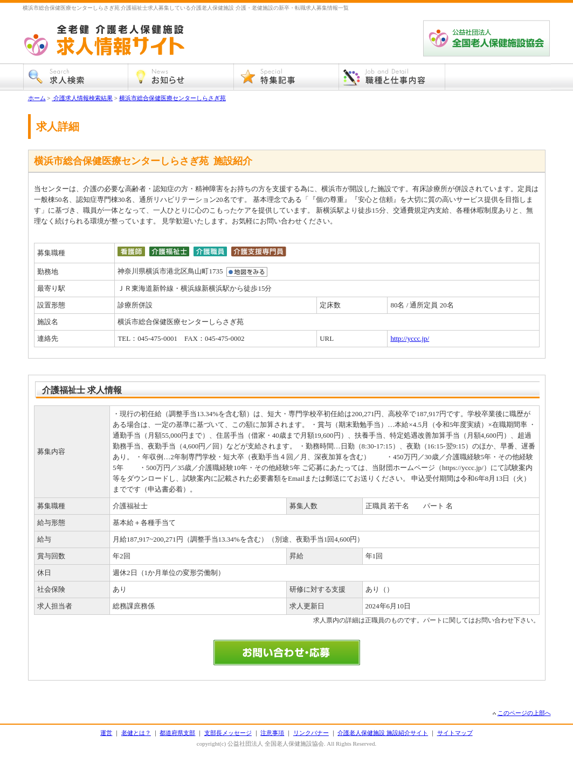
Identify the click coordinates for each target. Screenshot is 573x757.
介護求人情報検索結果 (82, 98)
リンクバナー (311, 733)
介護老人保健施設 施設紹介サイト (382, 733)
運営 (106, 733)
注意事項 (272, 733)
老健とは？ (136, 733)
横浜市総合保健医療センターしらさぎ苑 (172, 98)
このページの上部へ (524, 713)
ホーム (37, 98)
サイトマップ (455, 733)
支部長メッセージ (228, 733)
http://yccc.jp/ (409, 338)
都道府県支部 (177, 733)
